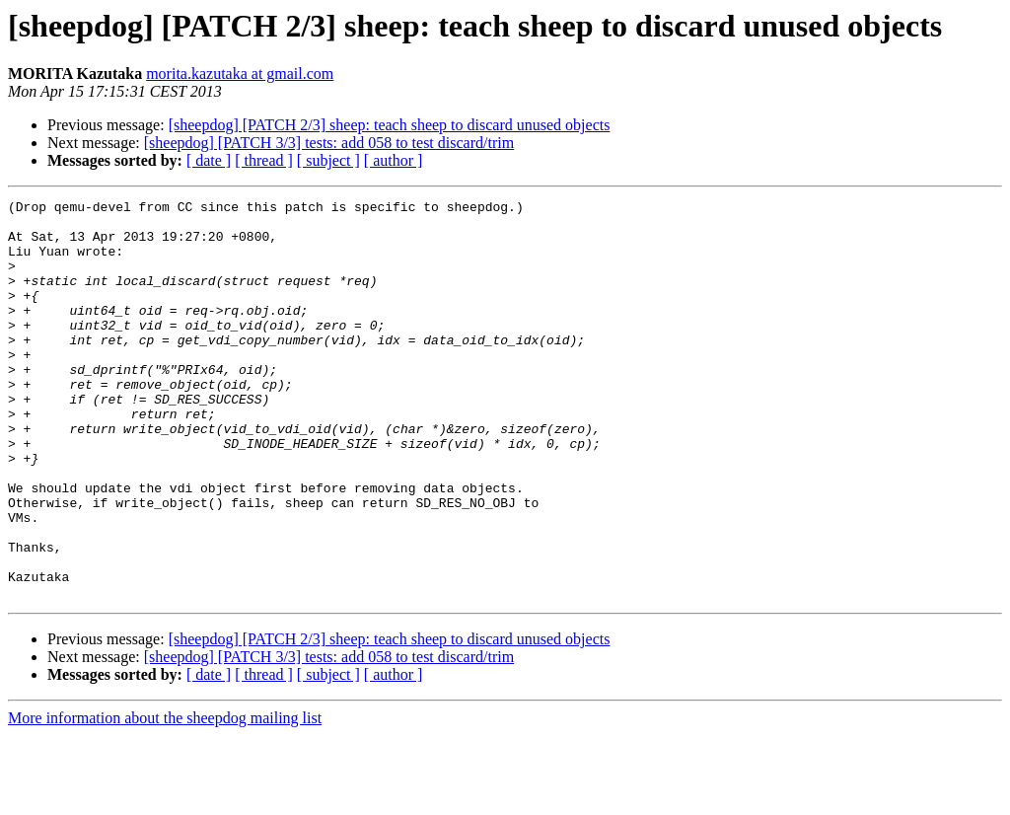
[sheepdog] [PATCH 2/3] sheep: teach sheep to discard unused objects (390, 124)
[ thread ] (264, 160)
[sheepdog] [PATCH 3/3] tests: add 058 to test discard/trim (329, 142)
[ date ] (208, 160)
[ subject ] (328, 160)
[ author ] (393, 160)
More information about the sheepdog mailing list (165, 797)
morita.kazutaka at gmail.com (239, 73)
